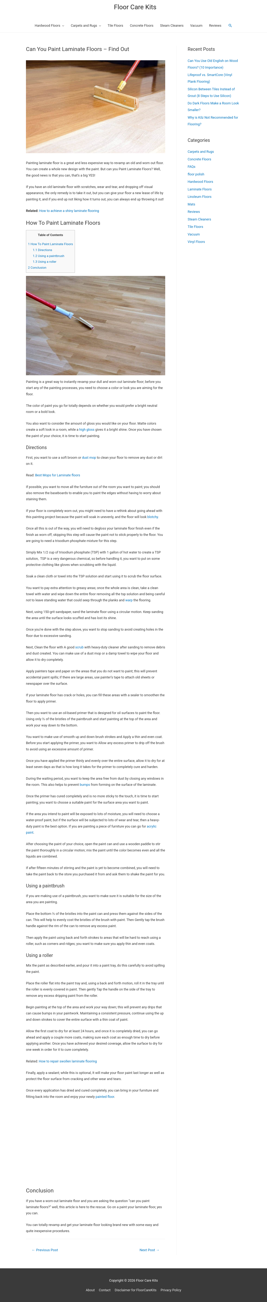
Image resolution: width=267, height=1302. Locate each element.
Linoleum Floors (200, 197)
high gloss (86, 429)
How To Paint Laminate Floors (50, 244)
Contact (105, 1290)
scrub (79, 647)
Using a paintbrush (48, 256)
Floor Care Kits (135, 7)
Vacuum (194, 234)
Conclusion (37, 267)
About (90, 1290)
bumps (85, 785)
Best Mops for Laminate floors (57, 475)
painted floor (105, 1097)
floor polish (196, 174)
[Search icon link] (230, 25)
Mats (191, 204)
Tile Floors (195, 227)
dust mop (89, 457)
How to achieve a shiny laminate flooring (69, 211)
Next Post (149, 1250)
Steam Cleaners (199, 219)
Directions (42, 250)
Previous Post (45, 1250)
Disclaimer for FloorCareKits (135, 1290)
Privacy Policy (171, 1290)
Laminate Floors (200, 189)
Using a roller (44, 261)
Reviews (194, 212)
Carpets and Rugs (201, 152)
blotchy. (153, 517)
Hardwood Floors (200, 182)
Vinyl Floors (196, 242)
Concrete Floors (199, 159)
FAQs (191, 167)
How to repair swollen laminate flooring (68, 1061)
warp (129, 600)
